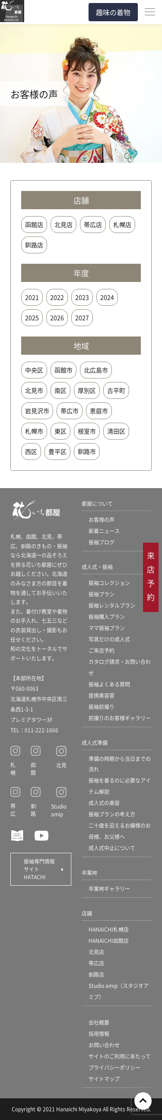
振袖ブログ (101, 542)
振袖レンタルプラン (112, 605)
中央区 (34, 370)
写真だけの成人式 (109, 639)
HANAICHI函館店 (109, 940)
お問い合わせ (104, 1045)
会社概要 (99, 1022)
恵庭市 (99, 410)
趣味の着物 (113, 12)
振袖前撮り (101, 706)
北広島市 (96, 370)
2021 (32, 297)
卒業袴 (89, 872)
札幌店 (122, 224)
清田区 (116, 431)
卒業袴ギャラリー (109, 888)
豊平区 (57, 451)
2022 (57, 297)
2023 (82, 297)
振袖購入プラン (107, 616)
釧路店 (34, 244)
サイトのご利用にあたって (120, 1056)
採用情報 (99, 1033)
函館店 (34, 224)
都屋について (97, 503)
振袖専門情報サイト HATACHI (39, 869)
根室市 (87, 431)
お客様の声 (101, 519)
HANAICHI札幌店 (109, 929)
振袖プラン (101, 594)
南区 (60, 390)
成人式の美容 (104, 802)
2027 (82, 317)
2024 (107, 297)
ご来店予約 (101, 650)
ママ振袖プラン (107, 627)
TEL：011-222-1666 (34, 730)
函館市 (63, 370)
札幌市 (34, 431)
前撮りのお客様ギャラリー (120, 718)
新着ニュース (104, 530)
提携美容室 (101, 695)
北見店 (63, 224)
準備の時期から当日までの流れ (120, 764)
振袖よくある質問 (109, 684)
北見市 (34, 390)
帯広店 (93, 224)
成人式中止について (112, 847)
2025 (32, 317)
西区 (31, 451)
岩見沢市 (37, 410)
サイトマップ (104, 1078)
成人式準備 (95, 742)
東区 (60, 431)
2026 (57, 317)
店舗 (87, 913)
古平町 (116, 390)
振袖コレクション (109, 582)
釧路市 (87, 451)
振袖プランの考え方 (112, 814)
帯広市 (69, 410)
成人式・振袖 (97, 566)
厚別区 (87, 390)
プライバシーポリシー (114, 1067)
